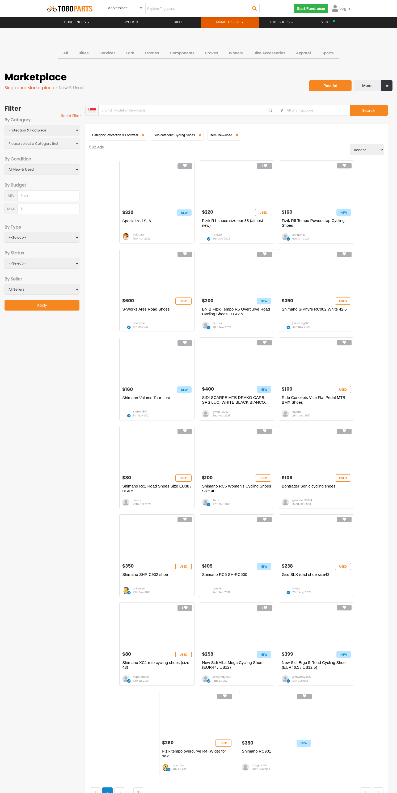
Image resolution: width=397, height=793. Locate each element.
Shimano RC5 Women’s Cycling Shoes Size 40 (272, 409)
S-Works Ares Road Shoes (339, 224)
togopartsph (296, 738)
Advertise (137, 769)
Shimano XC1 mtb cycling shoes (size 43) (344, 500)
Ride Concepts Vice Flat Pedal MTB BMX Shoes (128, 409)
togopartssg (70, 746)
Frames (152, 51)
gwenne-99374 (336, 421)
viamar (116, 330)
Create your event (168, 769)
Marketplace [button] (230, 22)
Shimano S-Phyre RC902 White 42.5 (201, 318)
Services (107, 51)
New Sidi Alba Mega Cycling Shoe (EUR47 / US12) (126, 591)
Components (182, 51)
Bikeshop (221, 685)
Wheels (236, 51)
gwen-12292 (334, 330)
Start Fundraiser (311, 8)
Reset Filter (75, 116)
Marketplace (178, 701)
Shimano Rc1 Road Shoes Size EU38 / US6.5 (201, 409)
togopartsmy (146, 746)
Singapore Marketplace (30, 87)
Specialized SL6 (115, 224)
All (65, 51)
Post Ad (326, 81)
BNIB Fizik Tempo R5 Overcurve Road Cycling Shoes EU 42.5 (130, 318)
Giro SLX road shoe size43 (268, 497)
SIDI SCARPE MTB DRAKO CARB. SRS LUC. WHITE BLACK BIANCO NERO (345, 318)
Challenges (76, 22)
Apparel (303, 51)
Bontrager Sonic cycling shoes (342, 406)
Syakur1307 (262, 330)
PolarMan (118, 239)
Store (218, 690)
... (135, 630)
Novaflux (260, 603)
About (57, 769)
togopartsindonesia (227, 738)
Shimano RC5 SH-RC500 (195, 497)
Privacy (115, 769)
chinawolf (118, 512)
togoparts (68, 738)
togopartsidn (221, 746)
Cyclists (132, 22)
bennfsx (188, 512)
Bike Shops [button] (281, 22)
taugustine (333, 603)
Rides (179, 22)
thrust (258, 512)
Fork (130, 51)
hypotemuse (334, 512)
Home (173, 685)
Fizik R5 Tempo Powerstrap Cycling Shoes (268, 226)
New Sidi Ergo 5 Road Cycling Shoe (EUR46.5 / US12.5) (199, 591)
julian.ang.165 (191, 330)
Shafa (258, 421)
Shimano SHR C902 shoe (124, 497)
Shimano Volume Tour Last (268, 315)
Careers (76, 769)
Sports (328, 51)
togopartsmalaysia (151, 738)
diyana (116, 421)
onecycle (332, 239)
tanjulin (188, 239)
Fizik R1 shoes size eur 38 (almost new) (196, 226)
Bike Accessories (269, 51)
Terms (96, 769)
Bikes (84, 51)
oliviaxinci (261, 239)
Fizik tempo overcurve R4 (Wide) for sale (273, 591)
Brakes (211, 51)
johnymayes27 (121, 603)
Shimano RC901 (330, 588)
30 (145, 630)
